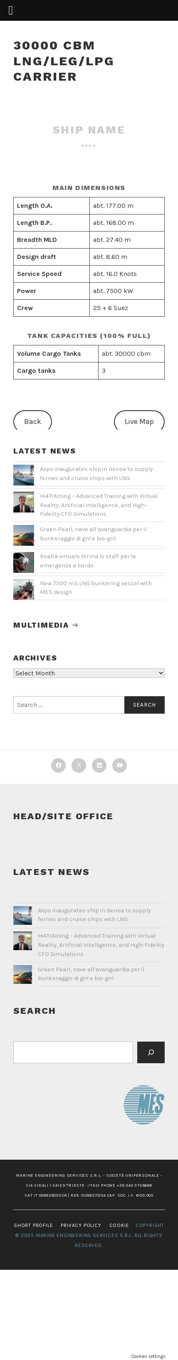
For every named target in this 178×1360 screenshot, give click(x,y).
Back (32, 421)
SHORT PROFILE (33, 1225)
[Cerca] (151, 1052)
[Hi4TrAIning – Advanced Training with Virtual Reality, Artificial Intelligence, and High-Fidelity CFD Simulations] (22, 942)
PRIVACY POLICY (81, 1225)
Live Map (139, 421)
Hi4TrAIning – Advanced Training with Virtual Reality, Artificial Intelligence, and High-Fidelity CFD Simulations (99, 505)
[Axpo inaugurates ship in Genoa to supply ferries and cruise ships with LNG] (22, 917)
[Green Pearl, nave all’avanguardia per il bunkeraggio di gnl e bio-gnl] (22, 976)
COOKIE (119, 1225)
